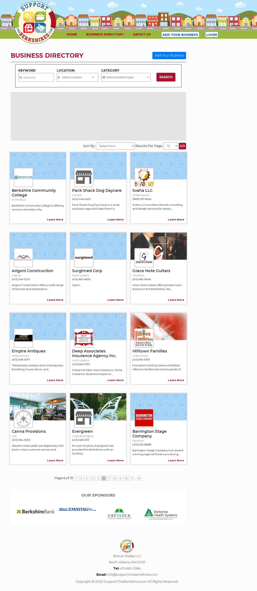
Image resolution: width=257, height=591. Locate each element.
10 (126, 478)
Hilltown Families (149, 351)
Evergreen (82, 431)
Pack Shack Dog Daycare (97, 190)
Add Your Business (169, 55)
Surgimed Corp (87, 270)
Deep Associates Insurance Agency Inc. (94, 353)
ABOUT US (142, 34)
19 (139, 478)
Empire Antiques (29, 351)
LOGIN (211, 35)
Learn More (55, 219)
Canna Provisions (29, 431)
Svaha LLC (142, 190)
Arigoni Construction (32, 270)
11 (132, 478)
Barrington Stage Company (149, 433)
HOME (72, 34)
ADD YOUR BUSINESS (180, 35)
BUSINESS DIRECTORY (105, 34)
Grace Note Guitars (151, 270)
